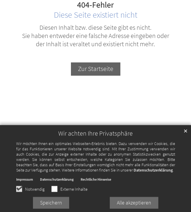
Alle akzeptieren (134, 205)
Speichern (51, 205)
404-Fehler (95, 5)
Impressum (24, 182)
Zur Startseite (95, 69)
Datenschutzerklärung (153, 173)
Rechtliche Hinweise (96, 182)
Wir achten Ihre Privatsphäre (95, 136)
